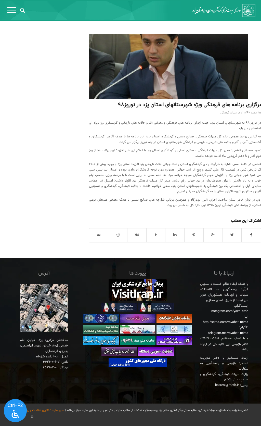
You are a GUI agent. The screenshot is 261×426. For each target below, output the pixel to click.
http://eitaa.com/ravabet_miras (225, 322)
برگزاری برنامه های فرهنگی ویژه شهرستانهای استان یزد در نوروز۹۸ (189, 105)
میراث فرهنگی (228, 113)
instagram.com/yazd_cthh (229, 311)
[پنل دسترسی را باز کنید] (15, 410)
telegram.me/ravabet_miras (228, 333)
